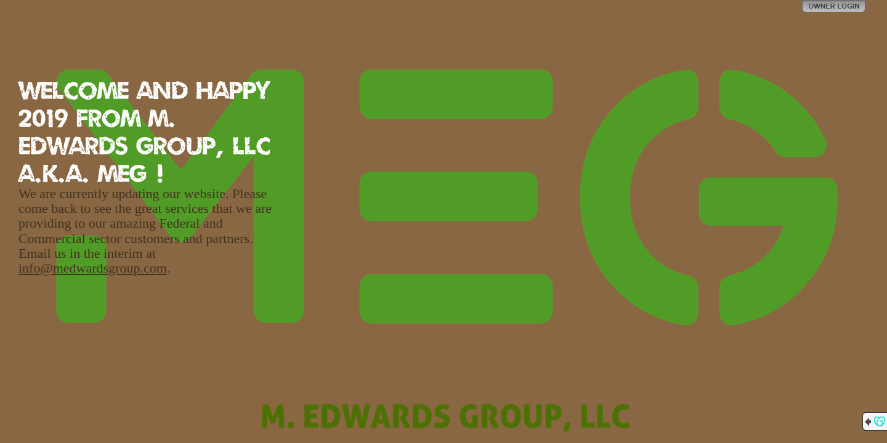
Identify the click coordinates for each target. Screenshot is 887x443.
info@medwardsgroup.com (92, 268)
